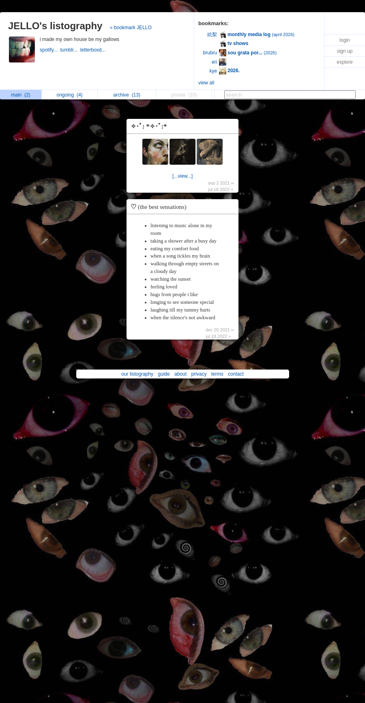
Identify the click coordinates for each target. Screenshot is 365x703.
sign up (345, 51)
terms (217, 374)
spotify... (50, 50)
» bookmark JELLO (131, 27)
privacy (198, 374)
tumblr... (70, 50)
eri (214, 62)
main (20, 95)
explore (344, 62)
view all (206, 83)
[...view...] (182, 176)
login (344, 40)
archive (126, 95)
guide (164, 374)
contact (236, 374)
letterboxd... (93, 50)
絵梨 (212, 34)
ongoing (70, 95)
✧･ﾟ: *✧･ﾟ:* (149, 126)
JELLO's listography (55, 25)
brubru (210, 53)
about (180, 374)
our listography (137, 374)
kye (213, 71)
